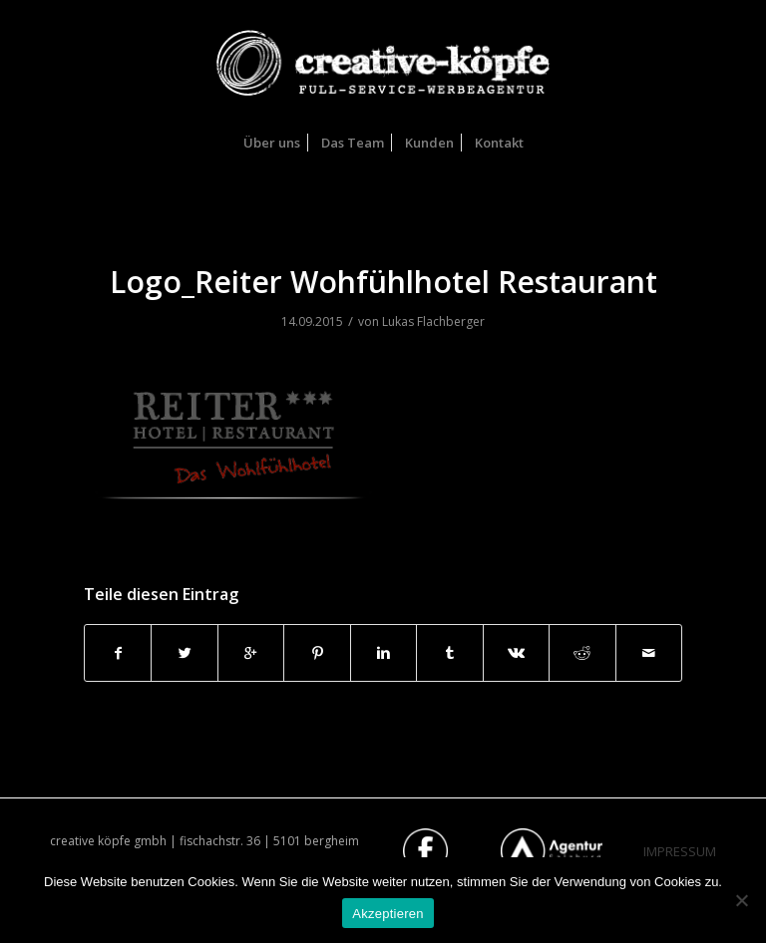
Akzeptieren (387, 913)
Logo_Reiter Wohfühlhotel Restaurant (383, 281)
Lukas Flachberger (433, 321)
